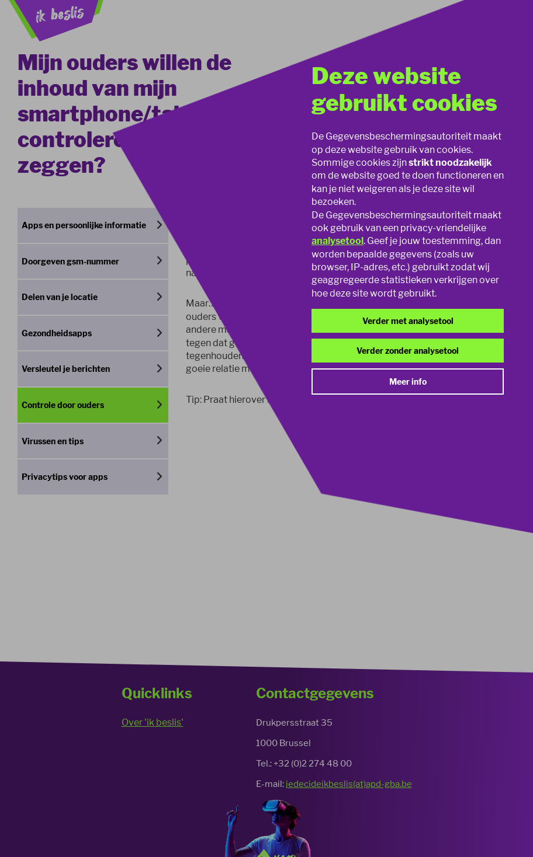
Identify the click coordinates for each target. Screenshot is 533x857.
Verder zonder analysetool (408, 351)
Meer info (408, 381)
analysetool (338, 240)
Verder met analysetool (408, 321)
